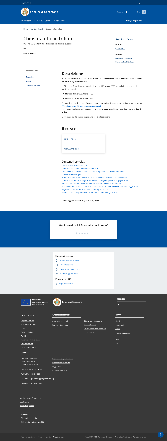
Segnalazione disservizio (61, 362)
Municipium (127, 437)
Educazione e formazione (93, 321)
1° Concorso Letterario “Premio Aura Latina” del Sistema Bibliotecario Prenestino (94, 177)
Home (25, 29)
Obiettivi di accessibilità (30, 418)
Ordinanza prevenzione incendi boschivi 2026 (80, 168)
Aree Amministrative (28, 324)
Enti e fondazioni (27, 332)
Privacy (40, 437)
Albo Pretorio (25, 402)
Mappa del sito (58, 437)
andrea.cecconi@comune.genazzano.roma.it (83, 106)
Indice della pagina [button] (32, 70)
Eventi (117, 343)
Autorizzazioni (89, 332)
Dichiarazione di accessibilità (32, 422)
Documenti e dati (27, 343)
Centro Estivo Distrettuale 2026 (74, 165)
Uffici (23, 328)
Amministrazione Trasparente (30, 398)
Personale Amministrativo (30, 340)
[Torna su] (161, 435)
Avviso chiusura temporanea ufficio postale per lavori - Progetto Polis (90, 192)
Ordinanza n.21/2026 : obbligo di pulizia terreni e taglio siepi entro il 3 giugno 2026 (95, 180)
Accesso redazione (139, 437)
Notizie (118, 321)
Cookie (48, 437)
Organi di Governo (27, 320)
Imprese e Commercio (60, 325)
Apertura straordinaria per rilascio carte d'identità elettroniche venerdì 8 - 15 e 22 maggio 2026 (100, 186)
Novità (33, 29)
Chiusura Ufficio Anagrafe (72, 174)
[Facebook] (124, 11)
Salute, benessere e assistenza (95, 328)
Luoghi (117, 339)
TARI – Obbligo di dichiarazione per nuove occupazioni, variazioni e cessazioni (93, 171)
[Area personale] (141, 3)
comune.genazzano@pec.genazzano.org (39, 378)
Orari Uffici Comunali (28, 347)
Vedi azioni (131, 39)
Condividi (120, 39)
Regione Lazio (26, 2)
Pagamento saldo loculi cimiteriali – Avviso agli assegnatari (85, 189)
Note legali (25, 414)
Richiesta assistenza (59, 370)
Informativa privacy (27, 405)
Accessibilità (30, 437)
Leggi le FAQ (56, 366)
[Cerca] (143, 11)
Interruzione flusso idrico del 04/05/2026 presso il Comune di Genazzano (91, 183)
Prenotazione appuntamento (62, 359)
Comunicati (119, 325)
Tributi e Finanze (90, 324)
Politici (23, 336)
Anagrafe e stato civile (60, 321)
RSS (22, 437)
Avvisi (40, 29)
